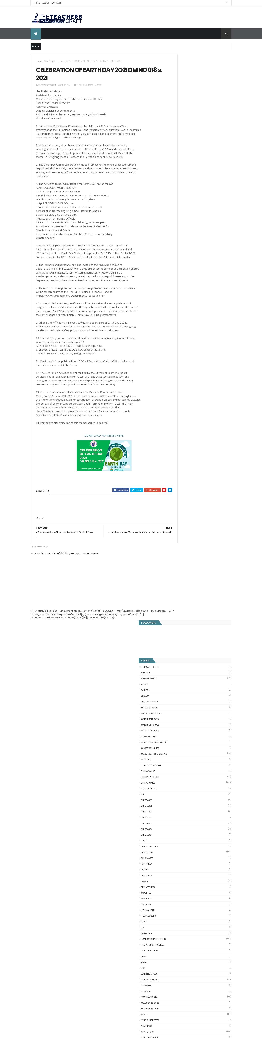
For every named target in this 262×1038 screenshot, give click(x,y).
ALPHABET (176, 107)
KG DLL (175, 396)
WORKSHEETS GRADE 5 (182, 674)
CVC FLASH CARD (177, 819)
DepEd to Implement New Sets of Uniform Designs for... (197, 864)
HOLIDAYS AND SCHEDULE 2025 (132, 902)
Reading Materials (181, 518)
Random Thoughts (181, 512)
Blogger (199, 929)
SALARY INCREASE (180, 535)
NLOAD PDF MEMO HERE (96, 438)
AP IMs (175, 118)
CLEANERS (176, 193)
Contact (56, 3)
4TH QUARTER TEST (180, 101)
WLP (173, 640)
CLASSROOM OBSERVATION (184, 176)
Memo (64, 61)
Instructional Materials (184, 373)
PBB (173, 489)
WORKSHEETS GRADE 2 (182, 657)
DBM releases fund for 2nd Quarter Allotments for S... (198, 908)
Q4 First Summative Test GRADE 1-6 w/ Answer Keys (207, 727)
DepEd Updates (51, 61)
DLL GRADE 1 (177, 234)
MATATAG (176, 425)
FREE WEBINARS (179, 321)
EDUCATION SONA (180, 280)
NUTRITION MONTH (180, 472)
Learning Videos (180, 408)
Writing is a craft (181, 692)
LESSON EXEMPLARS (181, 414)
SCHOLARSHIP (178, 547)
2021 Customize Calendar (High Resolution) (132, 972)
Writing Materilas (181, 697)
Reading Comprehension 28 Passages (189, 847)
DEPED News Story (181, 211)
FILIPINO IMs (177, 309)
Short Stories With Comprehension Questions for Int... (199, 851)
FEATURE (176, 303)
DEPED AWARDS (179, 205)
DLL (173, 228)
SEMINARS (176, 558)
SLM (173, 587)
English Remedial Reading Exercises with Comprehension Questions (191, 902)
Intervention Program (183, 379)
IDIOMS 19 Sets (175, 890)
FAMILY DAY (177, 298)
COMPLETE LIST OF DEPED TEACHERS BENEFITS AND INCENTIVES (205, 713)
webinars (176, 628)
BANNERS (176, 124)
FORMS (175, 315)
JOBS (174, 390)
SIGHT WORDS (178, 576)
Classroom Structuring (185, 188)
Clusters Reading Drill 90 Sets (184, 873)
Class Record (179, 170)
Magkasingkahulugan (179, 869)
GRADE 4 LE (177, 332)
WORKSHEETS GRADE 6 (182, 680)
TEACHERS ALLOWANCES (183, 611)
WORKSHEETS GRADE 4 (182, 668)
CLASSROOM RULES (181, 182)
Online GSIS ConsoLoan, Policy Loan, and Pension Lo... (198, 881)
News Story (178, 466)
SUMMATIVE (177, 605)
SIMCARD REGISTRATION (183, 582)
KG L (174, 402)
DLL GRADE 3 (177, 246)
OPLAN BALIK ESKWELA (182, 483)
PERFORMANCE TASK (181, 495)
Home (37, 3)
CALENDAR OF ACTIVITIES (183, 147)
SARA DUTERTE (178, 541)
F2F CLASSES (178, 292)
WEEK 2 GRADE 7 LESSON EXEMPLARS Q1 (136, 956)
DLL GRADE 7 (177, 269)
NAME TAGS (177, 460)
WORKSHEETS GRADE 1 (182, 651)
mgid (185, 754)
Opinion (176, 477)
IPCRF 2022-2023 (180, 385)
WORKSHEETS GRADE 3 (182, 663)
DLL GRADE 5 (177, 257)
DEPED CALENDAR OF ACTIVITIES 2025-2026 (136, 868)
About (45, 3)
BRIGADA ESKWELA (180, 136)
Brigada (176, 130)
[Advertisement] (61, 521)
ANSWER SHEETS (179, 112)
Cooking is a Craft (181, 199)
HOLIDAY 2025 (178, 344)
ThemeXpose (50, 1033)
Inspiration (177, 367)
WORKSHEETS (178, 645)
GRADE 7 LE (177, 338)
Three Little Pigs (176, 912)
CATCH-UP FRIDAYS (181, 159)
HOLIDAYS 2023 (179, 350)
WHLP (174, 634)
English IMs (178, 286)
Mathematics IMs (180, 431)
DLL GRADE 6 (177, 263)
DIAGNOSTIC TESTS (180, 222)
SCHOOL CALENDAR (181, 553)
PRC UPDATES (178, 501)
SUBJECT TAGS (178, 599)
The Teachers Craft (182, 772)
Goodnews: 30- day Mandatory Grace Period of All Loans (197, 857)
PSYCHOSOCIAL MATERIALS (184, 506)
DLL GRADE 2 (177, 240)
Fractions (172, 827)
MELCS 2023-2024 (181, 443)
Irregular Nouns (176, 835)
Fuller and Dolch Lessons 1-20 (184, 839)
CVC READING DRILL (178, 877)
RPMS (174, 524)
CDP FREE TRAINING (181, 164)
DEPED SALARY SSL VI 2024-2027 (203, 739)
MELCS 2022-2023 (181, 437)
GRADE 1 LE (176, 327)
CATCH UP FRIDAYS (180, 153)
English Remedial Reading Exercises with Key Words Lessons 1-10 (197, 895)
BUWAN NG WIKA (179, 141)
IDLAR (174, 356)
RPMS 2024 (177, 530)
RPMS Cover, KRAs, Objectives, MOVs (188, 916)
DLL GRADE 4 (177, 251)
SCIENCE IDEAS (175, 886)
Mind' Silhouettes (181, 454)
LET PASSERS (177, 419)
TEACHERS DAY (178, 616)
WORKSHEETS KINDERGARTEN (185, 686)
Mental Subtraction (178, 831)
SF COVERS (177, 564)
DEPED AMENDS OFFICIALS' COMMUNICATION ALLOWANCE (132, 921)
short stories (179, 570)
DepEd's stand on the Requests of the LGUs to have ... (199, 843)
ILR (173, 361)
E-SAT (174, 275)
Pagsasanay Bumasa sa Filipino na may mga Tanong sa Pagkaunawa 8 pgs (137, 991)
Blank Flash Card (177, 823)
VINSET (175, 622)
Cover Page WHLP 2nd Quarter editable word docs (137, 1009)
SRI (173, 593)
